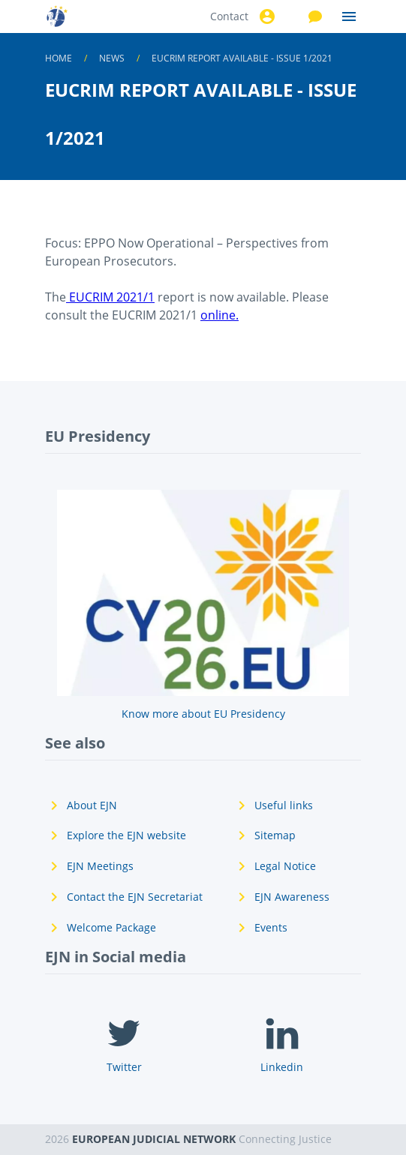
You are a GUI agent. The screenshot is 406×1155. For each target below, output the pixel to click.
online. (219, 315)
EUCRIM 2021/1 (110, 297)
